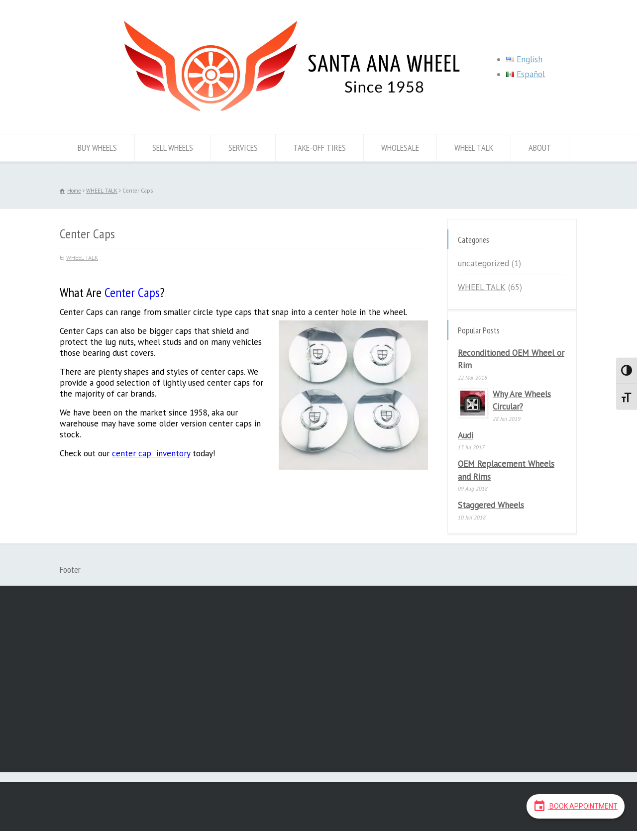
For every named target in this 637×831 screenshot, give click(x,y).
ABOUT (540, 147)
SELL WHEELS (172, 147)
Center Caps (132, 292)
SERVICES (243, 147)
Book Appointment (575, 806)
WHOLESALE (400, 147)
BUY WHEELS (97, 147)
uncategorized (483, 263)
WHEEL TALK (473, 147)
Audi (465, 435)
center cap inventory (151, 453)
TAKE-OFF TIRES (319, 147)
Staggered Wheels (491, 505)
